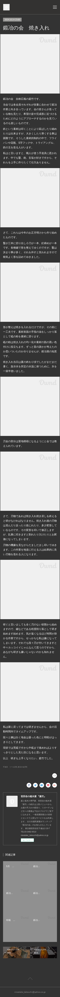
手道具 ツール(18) (10, 767)
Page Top (30, 979)
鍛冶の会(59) (22, 767)
